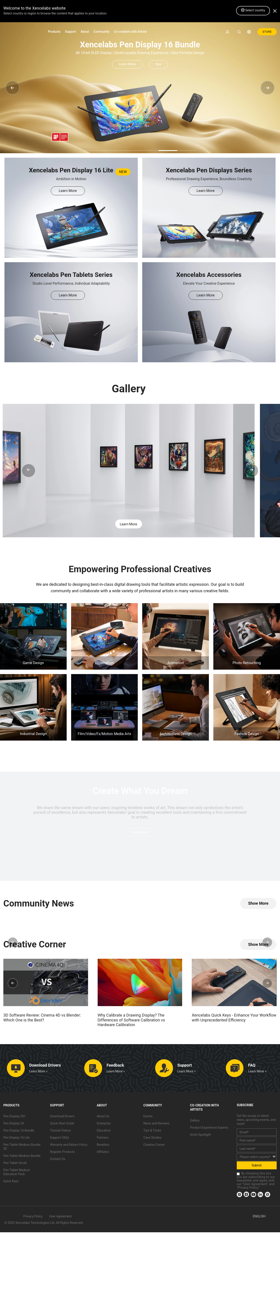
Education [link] (104, 1132)
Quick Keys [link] (11, 1182)
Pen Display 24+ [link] (14, 1118)
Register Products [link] (62, 1153)
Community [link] (101, 31)
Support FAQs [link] (59, 1139)
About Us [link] (103, 1118)
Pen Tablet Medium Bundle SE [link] (21, 1148)
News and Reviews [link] (156, 1125)
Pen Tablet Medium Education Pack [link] (16, 1173)
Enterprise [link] (104, 1125)
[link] (16, 31)
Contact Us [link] (57, 1160)
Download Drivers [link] (62, 1118)
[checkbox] (238, 1175)
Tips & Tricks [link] (152, 1132)
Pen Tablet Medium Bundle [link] (21, 1157)
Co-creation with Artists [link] (130, 31)
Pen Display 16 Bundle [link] (18, 1132)
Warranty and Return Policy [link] (68, 1146)
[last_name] (257, 1150)
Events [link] (147, 1118)
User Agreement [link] (255, 1185)
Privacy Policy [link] (248, 1189)
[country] (257, 1158)
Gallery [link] (195, 1122)
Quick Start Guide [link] (62, 1125)
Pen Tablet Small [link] (15, 1164)
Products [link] (54, 31)
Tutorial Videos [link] (60, 1132)
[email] (257, 1133)
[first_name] (257, 1142)
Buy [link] (161, 64)
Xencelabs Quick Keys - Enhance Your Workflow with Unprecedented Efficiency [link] (234, 1019)
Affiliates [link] (103, 1153)
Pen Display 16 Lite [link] (16, 1139)
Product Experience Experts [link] (209, 1129)
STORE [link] (267, 31)
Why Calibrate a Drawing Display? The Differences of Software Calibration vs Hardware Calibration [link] (131, 1021)
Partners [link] (103, 1139)
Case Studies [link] (152, 1139)
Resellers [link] (103, 1146)
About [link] (84, 31)
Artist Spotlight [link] (200, 1136)
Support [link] (70, 31)
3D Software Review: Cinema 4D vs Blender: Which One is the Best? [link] (42, 1019)
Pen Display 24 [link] (13, 1125)
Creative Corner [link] (154, 1146)
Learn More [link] (125, 64)
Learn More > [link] (38, 1073)
